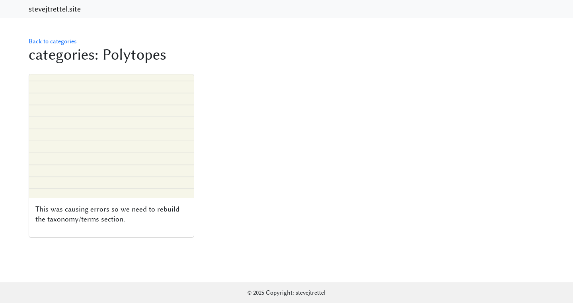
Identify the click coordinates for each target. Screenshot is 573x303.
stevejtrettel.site (55, 9)
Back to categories (52, 41)
